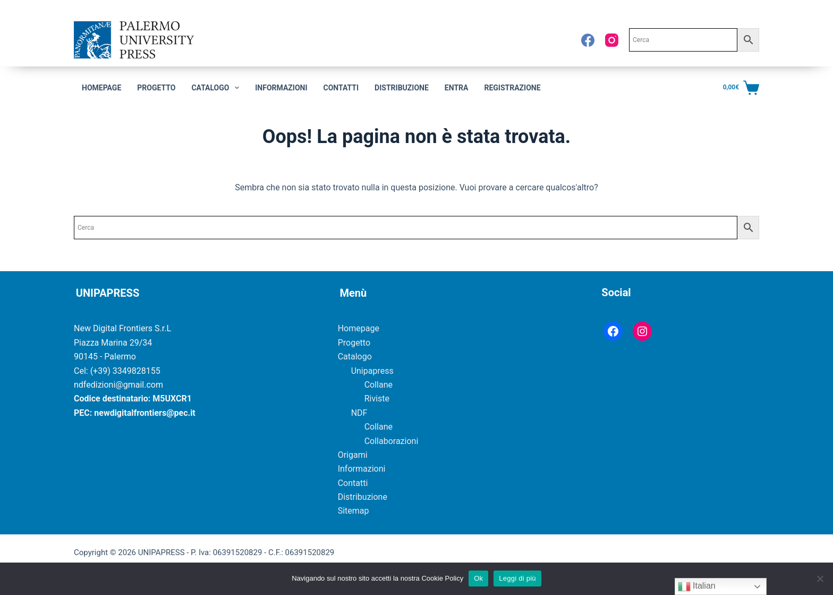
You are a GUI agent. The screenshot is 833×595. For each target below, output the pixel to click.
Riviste (376, 398)
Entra (457, 87)
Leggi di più (517, 578)
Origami (353, 455)
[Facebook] (587, 40)
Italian (697, 586)
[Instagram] (611, 40)
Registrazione (512, 87)
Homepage (101, 87)
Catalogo (355, 356)
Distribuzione (402, 87)
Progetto (156, 87)
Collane (378, 385)
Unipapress (372, 371)
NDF (359, 413)
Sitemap (353, 511)
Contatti (341, 87)
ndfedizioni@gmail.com (118, 385)
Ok (478, 578)
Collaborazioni (391, 441)
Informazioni (281, 87)
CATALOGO (217, 87)
